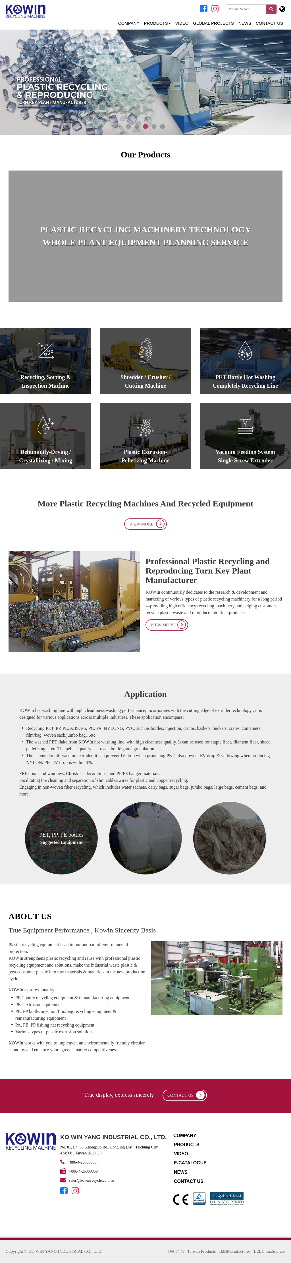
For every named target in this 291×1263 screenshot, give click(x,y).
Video (182, 23)
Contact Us (269, 23)
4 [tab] (154, 127)
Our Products (146, 154)
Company (129, 23)
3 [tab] (145, 127)
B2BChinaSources (269, 1251)
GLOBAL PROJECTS (213, 23)
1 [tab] (128, 127)
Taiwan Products (201, 1251)
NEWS (244, 23)
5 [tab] (162, 127)
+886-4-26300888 (82, 1162)
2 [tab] (137, 127)
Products (157, 23)
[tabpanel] (145, 82)
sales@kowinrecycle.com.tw (92, 1180)
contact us (186, 1095)
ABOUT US (30, 916)
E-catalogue (190, 1162)
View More (147, 524)
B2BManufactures (234, 1251)
